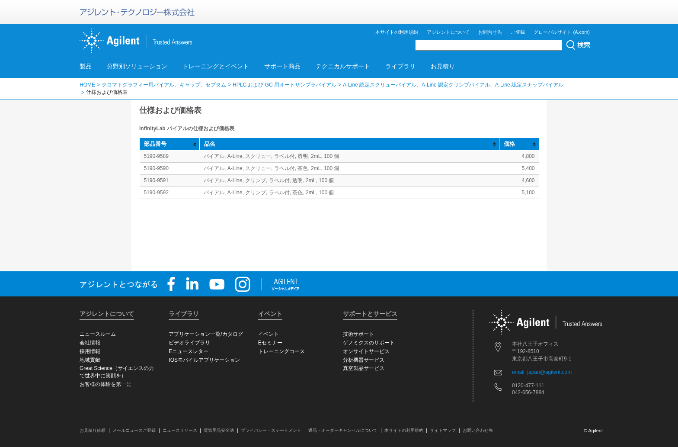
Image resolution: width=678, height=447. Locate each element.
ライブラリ (400, 66)
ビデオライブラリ (189, 343)
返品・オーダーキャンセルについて (342, 430)
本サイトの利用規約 (396, 32)
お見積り (443, 66)
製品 (86, 66)
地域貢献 (90, 360)
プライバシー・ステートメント (271, 430)
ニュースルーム (98, 334)
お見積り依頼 (93, 430)
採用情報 (90, 351)
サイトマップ (443, 430)
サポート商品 (282, 66)
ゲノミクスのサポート (369, 343)
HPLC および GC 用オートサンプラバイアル (284, 85)
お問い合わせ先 (478, 430)
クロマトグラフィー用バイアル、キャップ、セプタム (164, 85)
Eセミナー (270, 343)
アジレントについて (448, 32)
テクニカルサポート (343, 66)
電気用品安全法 (219, 430)
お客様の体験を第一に (105, 384)
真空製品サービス (363, 368)
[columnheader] (170, 144)
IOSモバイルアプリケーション (204, 360)
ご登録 (518, 32)
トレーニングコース (281, 351)
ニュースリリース (180, 430)
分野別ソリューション (137, 66)
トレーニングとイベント (215, 66)
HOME (87, 85)
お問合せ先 (490, 32)
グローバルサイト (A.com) (562, 32)
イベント (268, 334)
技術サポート (358, 334)
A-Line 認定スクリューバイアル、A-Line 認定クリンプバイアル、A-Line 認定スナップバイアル (453, 85)
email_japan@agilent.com (542, 372)
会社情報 (90, 343)
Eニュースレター (188, 351)
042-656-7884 (528, 392)
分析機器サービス (363, 360)
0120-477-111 (528, 386)
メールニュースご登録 (134, 430)
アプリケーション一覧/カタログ (206, 334)
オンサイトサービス (366, 351)
